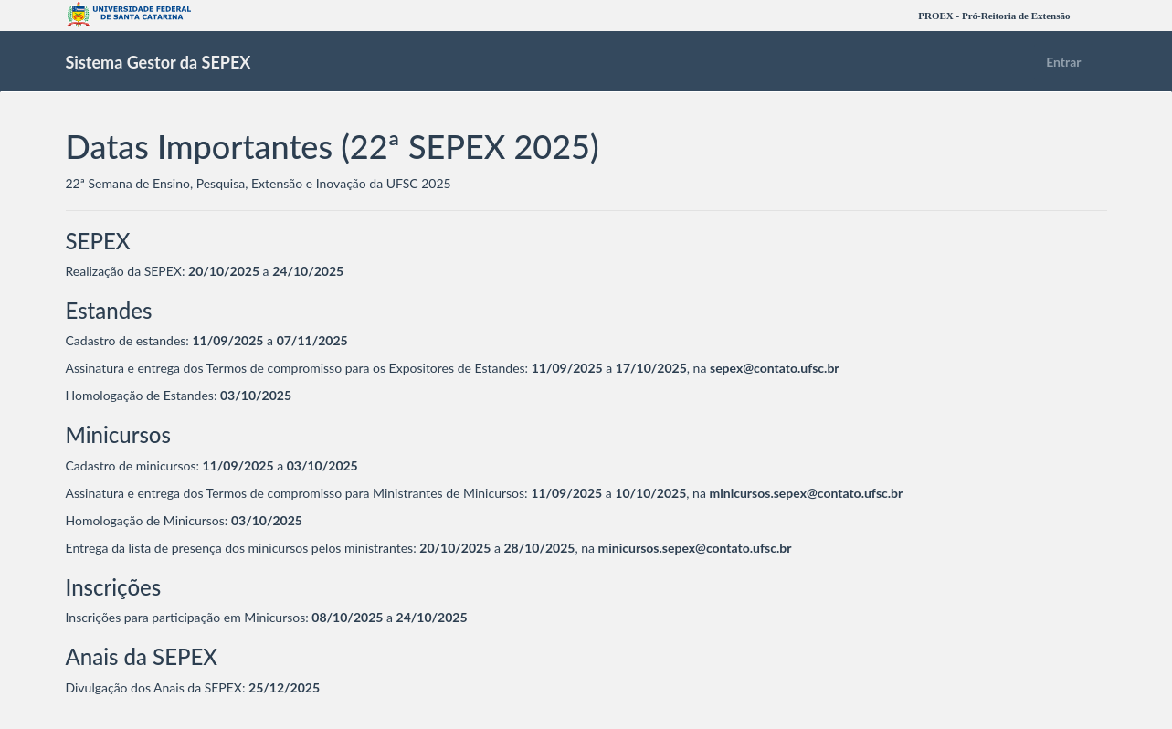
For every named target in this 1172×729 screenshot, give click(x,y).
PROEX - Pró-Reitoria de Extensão (994, 15)
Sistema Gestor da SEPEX (158, 62)
